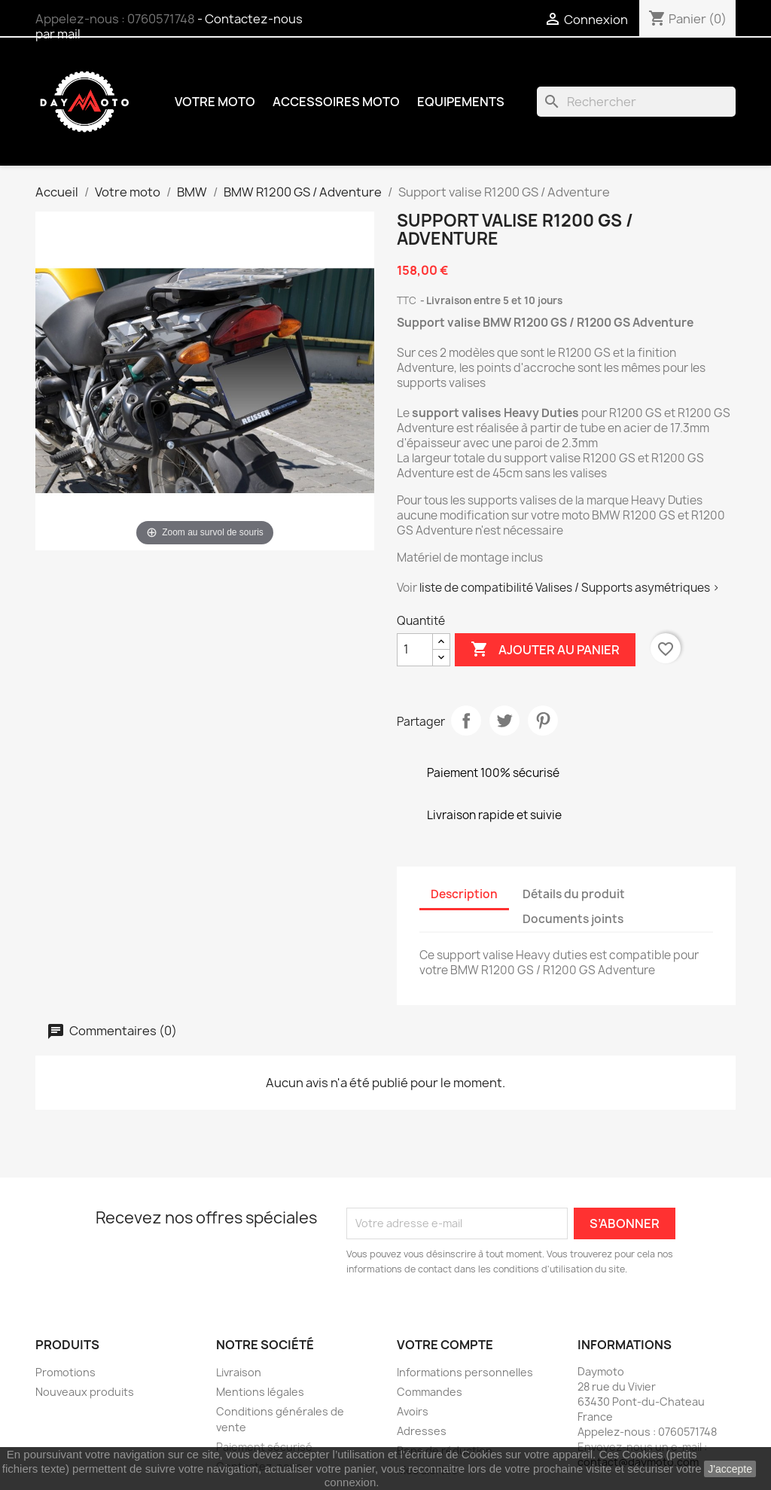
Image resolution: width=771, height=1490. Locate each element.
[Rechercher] (636, 102)
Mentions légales (260, 1392)
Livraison (238, 1372)
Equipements (460, 101)
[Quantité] (415, 649)
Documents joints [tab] (573, 919)
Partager (466, 720)
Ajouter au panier (545, 650)
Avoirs (412, 1411)
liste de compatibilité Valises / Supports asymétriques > (569, 588)
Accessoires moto (336, 101)
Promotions (65, 1372)
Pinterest (543, 720)
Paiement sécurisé (264, 1447)
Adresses (421, 1431)
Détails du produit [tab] (574, 894)
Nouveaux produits (84, 1392)
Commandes (429, 1392)
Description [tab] (464, 894)
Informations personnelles (465, 1372)
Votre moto (215, 101)
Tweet (504, 720)
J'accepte (730, 1469)
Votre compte (445, 1344)
